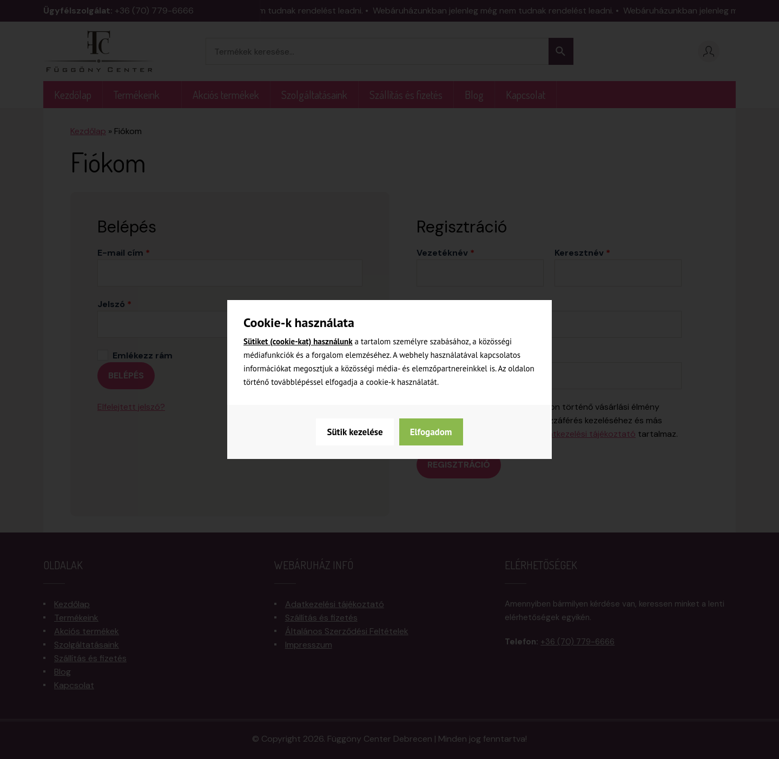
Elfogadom (431, 432)
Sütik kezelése (354, 432)
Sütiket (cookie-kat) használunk (298, 341)
